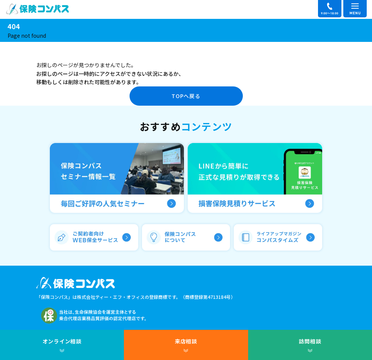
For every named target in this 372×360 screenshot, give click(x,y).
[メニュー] (355, 8)
